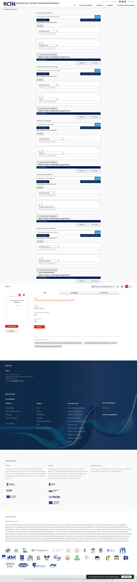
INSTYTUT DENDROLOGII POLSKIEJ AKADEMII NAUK (104, 529)
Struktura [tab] (103, 293)
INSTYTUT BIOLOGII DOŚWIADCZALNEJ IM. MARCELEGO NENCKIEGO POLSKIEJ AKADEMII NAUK (38, 527)
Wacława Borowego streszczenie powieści (48, 346)
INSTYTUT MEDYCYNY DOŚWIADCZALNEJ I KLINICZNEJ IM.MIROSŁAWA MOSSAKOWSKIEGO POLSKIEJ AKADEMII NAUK (37, 534)
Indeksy (110, 5)
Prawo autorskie (72, 424)
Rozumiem (126, 577)
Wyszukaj (98, 17)
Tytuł (38, 408)
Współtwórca (41, 414)
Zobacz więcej (10, 423)
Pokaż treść (12, 326)
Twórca (39, 411)
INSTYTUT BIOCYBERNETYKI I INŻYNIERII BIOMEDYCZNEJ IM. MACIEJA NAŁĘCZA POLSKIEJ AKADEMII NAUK (55, 541)
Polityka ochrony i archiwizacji (76, 431)
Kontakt (70, 441)
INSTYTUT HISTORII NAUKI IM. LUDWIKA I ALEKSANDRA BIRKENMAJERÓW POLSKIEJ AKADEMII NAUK (52, 538)
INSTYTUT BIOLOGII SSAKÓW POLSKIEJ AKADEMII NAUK (80, 527)
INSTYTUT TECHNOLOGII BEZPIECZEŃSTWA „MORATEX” (113, 541)
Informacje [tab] (74, 293)
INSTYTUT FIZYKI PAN (91, 541)
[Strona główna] (74, 5)
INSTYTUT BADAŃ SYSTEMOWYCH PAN (103, 524)
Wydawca (39, 418)
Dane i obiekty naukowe (13, 411)
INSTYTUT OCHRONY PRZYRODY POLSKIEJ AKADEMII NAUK (86, 534)
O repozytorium (85, 5)
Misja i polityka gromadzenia (76, 408)
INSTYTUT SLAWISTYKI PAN (16, 536)
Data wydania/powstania (44, 421)
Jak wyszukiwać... (43, 20)
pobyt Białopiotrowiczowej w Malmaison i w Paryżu (100, 343)
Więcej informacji (114, 576)
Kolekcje (99, 5)
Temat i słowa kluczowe (44, 428)
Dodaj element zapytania (47, 55)
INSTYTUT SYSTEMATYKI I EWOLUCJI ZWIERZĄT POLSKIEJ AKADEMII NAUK (44, 536)
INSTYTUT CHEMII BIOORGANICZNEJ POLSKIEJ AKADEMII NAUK (32, 529)
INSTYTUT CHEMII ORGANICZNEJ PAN (79, 529)
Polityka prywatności (74, 434)
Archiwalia (9, 414)
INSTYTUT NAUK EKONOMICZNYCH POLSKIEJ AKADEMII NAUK (96, 538)
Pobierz (10, 331)
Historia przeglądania (126, 5)
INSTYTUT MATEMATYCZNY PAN (14, 524)
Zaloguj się (131, 1)
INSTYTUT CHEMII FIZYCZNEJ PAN (59, 529)
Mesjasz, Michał (39, 308)
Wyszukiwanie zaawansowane (90, 20)
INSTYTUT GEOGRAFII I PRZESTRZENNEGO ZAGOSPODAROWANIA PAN (35, 531)
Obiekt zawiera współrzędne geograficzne (54, 57)
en (130, 286)
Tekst (35, 321)
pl (126, 286)
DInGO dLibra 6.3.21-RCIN (58, 579)
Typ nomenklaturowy (46, 272)
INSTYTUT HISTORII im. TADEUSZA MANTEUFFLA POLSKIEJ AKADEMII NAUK (75, 531)
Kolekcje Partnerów (11, 418)
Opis (38, 424)
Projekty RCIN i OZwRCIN (75, 414)
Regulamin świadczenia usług (76, 428)
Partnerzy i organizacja (74, 411)
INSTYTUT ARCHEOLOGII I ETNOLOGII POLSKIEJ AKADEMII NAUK (41, 524)
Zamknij (40, 26)
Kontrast (114, 1)
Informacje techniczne (74, 418)
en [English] (107, 1)
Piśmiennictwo (10, 408)
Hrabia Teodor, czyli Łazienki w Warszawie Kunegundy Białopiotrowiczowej (58, 343)
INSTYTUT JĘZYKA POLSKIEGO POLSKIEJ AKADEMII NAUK (112, 531)
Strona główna (10, 399)
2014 (35, 315)
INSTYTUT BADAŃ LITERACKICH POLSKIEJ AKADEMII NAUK (76, 524)
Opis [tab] (44, 293)
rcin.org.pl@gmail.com (16, 381)
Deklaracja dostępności (75, 438)
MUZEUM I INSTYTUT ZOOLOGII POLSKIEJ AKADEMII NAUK (81, 536)
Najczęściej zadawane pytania (76, 421)
